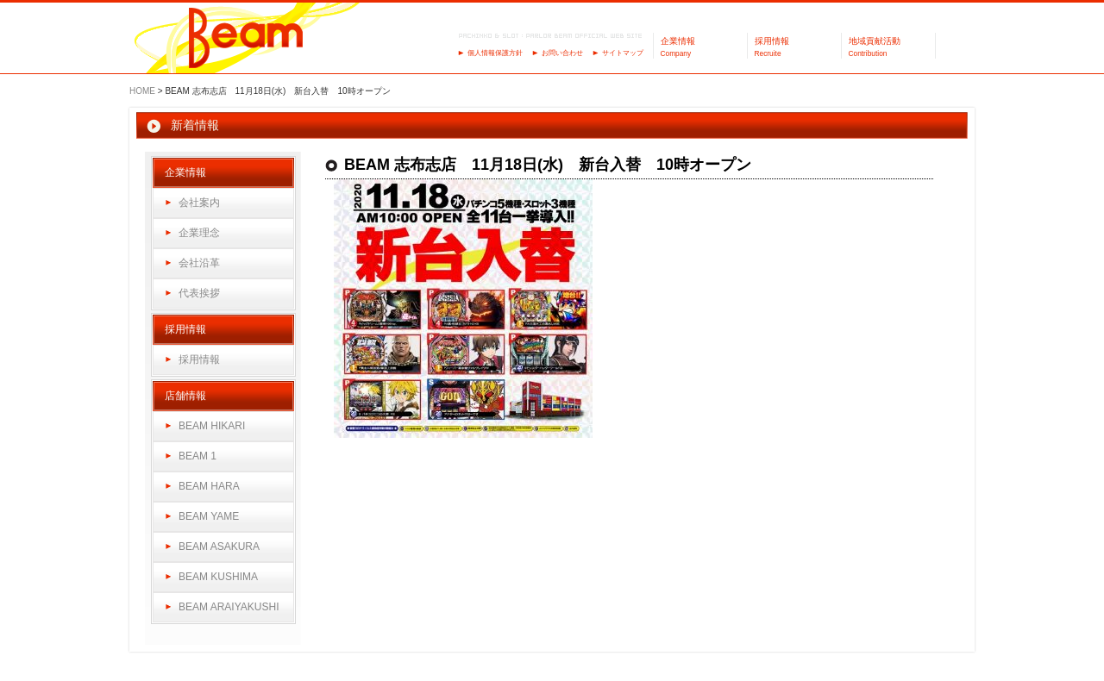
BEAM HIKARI (212, 426)
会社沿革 (199, 263)
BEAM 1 (197, 456)
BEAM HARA (209, 486)
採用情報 (199, 359)
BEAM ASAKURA (219, 546)
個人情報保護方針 (495, 53)
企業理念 (199, 233)
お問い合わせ (562, 53)
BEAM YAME (209, 516)
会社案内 (199, 203)
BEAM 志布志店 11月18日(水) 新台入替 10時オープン (547, 164)
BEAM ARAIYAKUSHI (229, 607)
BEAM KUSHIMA (218, 577)
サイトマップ (622, 53)
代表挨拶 (199, 293)
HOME (142, 91)
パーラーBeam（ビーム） (246, 39)
